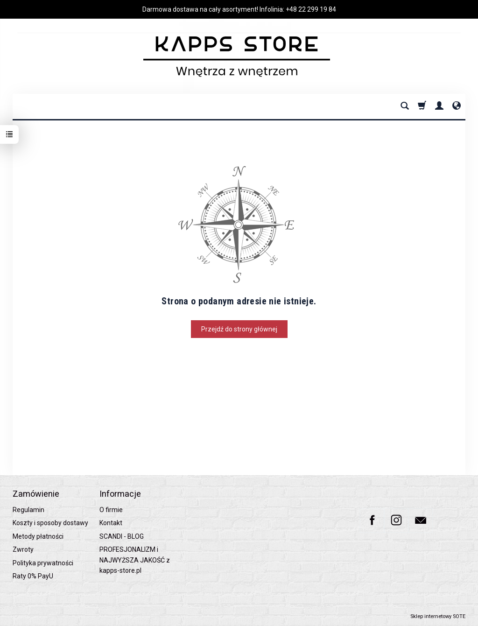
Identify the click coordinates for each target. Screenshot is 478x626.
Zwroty (23, 549)
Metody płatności (38, 536)
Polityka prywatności (43, 563)
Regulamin (28, 509)
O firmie (111, 509)
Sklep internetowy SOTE (437, 616)
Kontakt (110, 523)
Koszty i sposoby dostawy (50, 523)
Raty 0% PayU (33, 576)
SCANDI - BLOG (121, 536)
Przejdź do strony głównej (239, 329)
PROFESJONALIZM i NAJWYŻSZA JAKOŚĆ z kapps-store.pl (134, 560)
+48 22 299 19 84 (311, 9)
